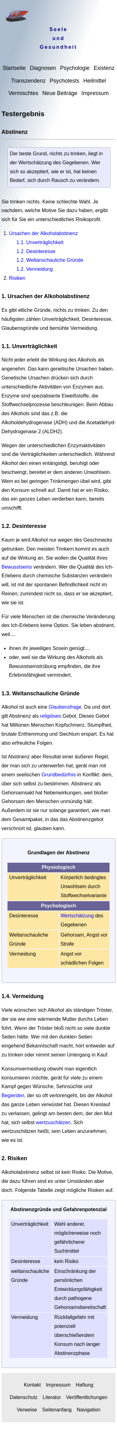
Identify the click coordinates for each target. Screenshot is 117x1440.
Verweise (27, 1409)
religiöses (50, 716)
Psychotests (64, 81)
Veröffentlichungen (86, 1397)
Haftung (84, 1385)
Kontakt (32, 1385)
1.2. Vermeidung (35, 269)
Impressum (95, 93)
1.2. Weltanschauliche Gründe (50, 260)
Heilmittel (94, 81)
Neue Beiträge (59, 93)
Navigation (88, 1409)
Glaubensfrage (65, 707)
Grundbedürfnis (58, 774)
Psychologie (75, 68)
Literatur (52, 1397)
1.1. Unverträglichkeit (40, 242)
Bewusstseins (17, 567)
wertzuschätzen (53, 1122)
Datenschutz (23, 1397)
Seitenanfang (56, 1409)
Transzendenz (28, 81)
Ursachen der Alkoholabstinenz (43, 233)
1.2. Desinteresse (36, 251)
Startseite (14, 68)
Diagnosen (43, 68)
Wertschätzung (77, 915)
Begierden (13, 1095)
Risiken (17, 278)
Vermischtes (23, 93)
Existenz (104, 68)
